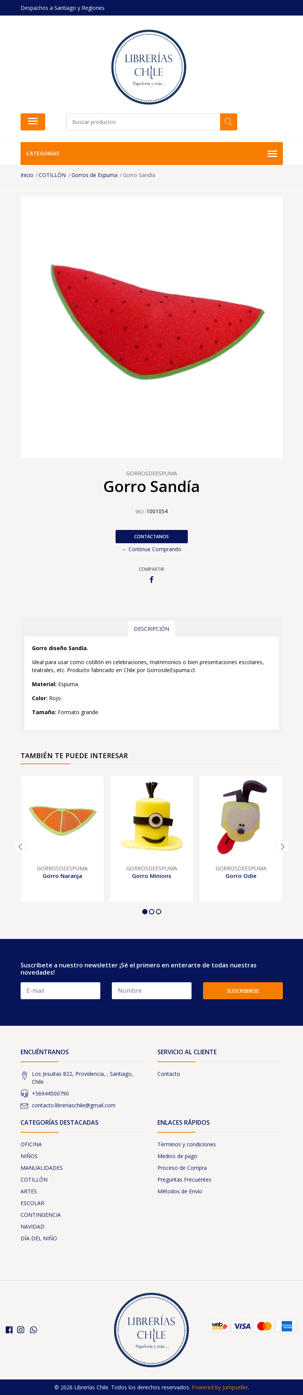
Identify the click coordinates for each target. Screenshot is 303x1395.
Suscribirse (243, 990)
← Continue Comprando (151, 549)
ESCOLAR (32, 1203)
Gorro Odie (241, 875)
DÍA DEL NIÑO (39, 1238)
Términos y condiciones (186, 1144)
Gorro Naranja (62, 875)
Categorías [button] (151, 154)
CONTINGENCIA (41, 1214)
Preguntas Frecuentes (184, 1179)
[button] (144, 911)
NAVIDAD (32, 1226)
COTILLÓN (34, 1179)
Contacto (168, 1073)
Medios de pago (177, 1156)
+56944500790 (50, 1093)
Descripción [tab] (151, 628)
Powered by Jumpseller (220, 1387)
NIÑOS (29, 1156)
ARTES (29, 1191)
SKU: (140, 511)
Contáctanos (151, 536)
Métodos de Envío (179, 1191)
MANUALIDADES (42, 1167)
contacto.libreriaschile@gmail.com (74, 1105)
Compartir (151, 569)
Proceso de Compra (182, 1167)
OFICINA (31, 1144)
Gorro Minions (151, 875)
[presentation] (20, 846)
